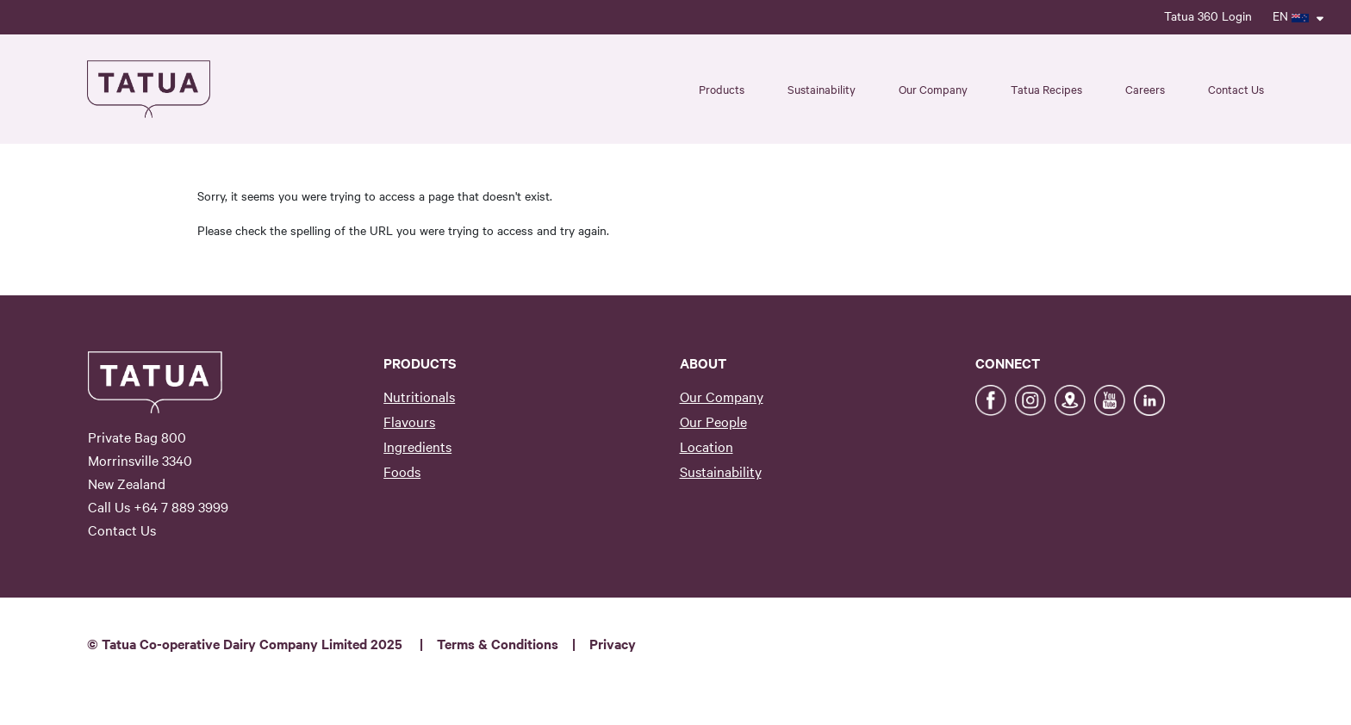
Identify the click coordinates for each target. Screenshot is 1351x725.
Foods (401, 471)
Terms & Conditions (497, 643)
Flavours (409, 421)
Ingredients (417, 446)
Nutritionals (419, 396)
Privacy (612, 643)
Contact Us (1236, 88)
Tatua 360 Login (1208, 15)
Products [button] (721, 88)
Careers (1145, 88)
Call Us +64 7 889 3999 (158, 506)
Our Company (721, 396)
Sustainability (721, 471)
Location (706, 446)
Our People (713, 421)
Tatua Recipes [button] (1046, 88)
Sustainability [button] (822, 88)
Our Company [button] (933, 88)
